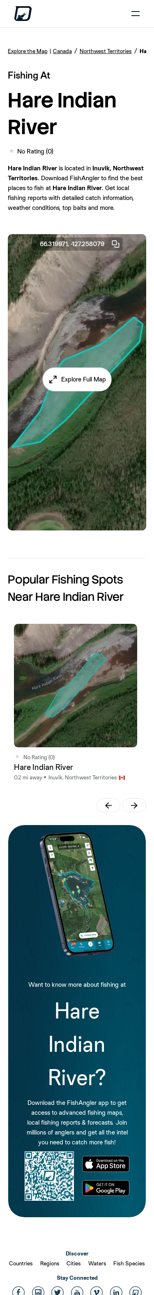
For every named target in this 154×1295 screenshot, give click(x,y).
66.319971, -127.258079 (80, 244)
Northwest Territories (106, 51)
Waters (97, 1263)
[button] (77, 379)
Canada (62, 51)
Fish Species (129, 1263)
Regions (50, 1263)
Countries (21, 1263)
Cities (74, 1263)
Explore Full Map (83, 379)
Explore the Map (28, 51)
